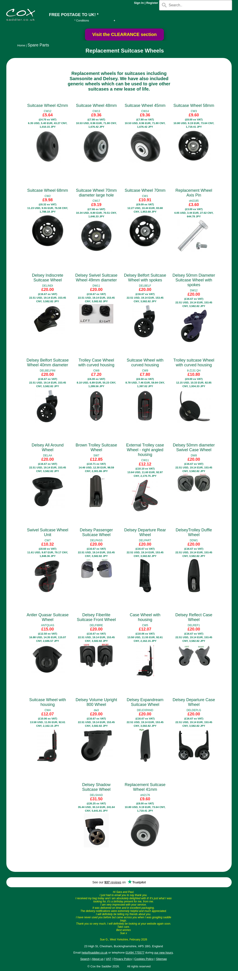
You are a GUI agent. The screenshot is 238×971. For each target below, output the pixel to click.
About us (97, 959)
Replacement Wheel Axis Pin (193, 192)
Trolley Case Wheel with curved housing (96, 362)
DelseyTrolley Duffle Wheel (194, 532)
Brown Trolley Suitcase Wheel (96, 447)
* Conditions (81, 20)
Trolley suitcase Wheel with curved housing (193, 362)
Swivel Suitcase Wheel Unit (47, 532)
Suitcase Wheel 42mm (47, 105)
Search (85, 959)
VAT (108, 959)
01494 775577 (135, 952)
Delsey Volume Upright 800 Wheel (96, 702)
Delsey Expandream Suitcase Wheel (145, 702)
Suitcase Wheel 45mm (145, 105)
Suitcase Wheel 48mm (96, 105)
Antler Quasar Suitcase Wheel (47, 617)
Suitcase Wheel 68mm (47, 190)
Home (21, 45)
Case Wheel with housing (145, 617)
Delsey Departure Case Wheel (193, 702)
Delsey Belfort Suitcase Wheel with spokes (145, 277)
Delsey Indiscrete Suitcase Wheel (47, 277)
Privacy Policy (123, 959)
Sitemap (161, 959)
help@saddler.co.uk (94, 952)
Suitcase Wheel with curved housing (145, 362)
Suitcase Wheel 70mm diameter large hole (96, 192)
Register (152, 3)
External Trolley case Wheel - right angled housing (145, 450)
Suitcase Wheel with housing (47, 702)
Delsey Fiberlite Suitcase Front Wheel (96, 617)
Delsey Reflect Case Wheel (193, 617)
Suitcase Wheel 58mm (193, 105)
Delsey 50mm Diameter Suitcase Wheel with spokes (193, 280)
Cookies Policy (143, 959)
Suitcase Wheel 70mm (145, 190)
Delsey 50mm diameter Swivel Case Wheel (194, 447)
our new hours (163, 952)
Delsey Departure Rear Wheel (145, 532)
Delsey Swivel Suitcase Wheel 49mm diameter (96, 277)
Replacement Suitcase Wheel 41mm (145, 787)
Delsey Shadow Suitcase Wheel (96, 787)
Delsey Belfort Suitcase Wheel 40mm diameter (48, 362)
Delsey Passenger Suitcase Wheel (96, 532)
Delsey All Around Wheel (47, 447)
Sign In (139, 3)
